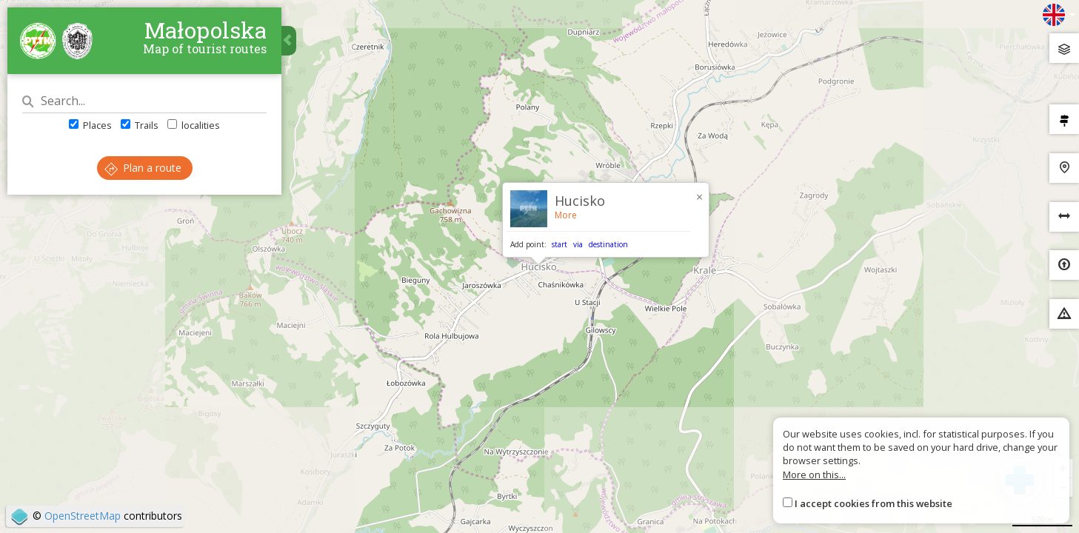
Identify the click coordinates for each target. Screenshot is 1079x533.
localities (193, 125)
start (559, 244)
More (566, 215)
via (578, 244)
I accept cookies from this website (873, 503)
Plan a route (142, 168)
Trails (139, 125)
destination (608, 244)
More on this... (814, 474)
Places (90, 125)
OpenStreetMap (82, 516)
